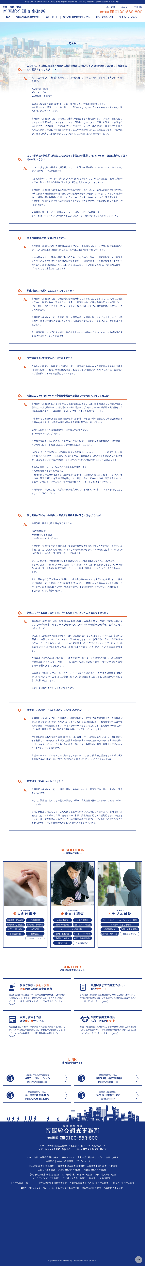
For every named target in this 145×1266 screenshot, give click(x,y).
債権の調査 (62, 943)
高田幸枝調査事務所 (91, 1188)
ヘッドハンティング (82, 934)
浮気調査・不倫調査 (15, 920)
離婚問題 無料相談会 (110, 934)
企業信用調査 (62, 920)
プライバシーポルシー (129, 17)
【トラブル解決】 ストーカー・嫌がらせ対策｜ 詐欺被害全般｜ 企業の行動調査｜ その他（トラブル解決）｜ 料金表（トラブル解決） (72, 1183)
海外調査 (35, 934)
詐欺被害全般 (110, 929)
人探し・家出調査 (15, 929)
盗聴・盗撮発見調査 (82, 938)
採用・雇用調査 (62, 934)
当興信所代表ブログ (113, 1188)
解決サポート (51, 17)
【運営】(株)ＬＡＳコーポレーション (37, 1188)
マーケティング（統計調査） (72, 929)
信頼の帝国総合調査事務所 (28, 17)
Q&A (59, 1161)
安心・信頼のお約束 (104, 17)
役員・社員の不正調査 (82, 925)
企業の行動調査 (62, 925)
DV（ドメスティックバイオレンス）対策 (120, 920)
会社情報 (110, 7)
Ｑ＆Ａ (124, 7)
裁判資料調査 (34, 920)
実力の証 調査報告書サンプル (76, 17)
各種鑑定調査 (15, 934)
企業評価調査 (82, 920)
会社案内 (50, 1161)
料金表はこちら (34, 938)
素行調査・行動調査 (35, 925)
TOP (8, 17)
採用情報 (138, 7)
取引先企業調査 (62, 938)
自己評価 (35, 929)
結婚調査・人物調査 (15, 925)
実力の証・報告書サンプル (90, 1157)
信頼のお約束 (112, 1157)
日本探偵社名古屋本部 (68, 1188)
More (12, 1004)
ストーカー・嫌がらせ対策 (120, 925)
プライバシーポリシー (86, 1161)
